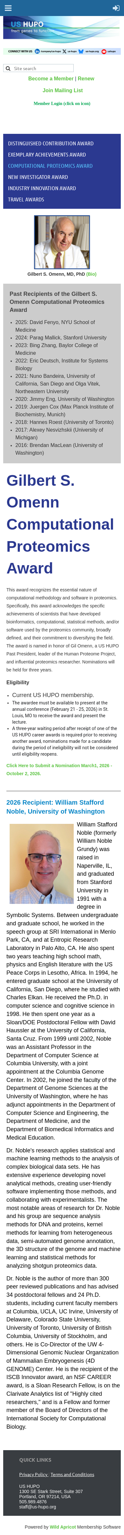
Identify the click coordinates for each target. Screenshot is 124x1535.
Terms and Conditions (72, 1474)
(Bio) (91, 274)
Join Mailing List (63, 90)
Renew (86, 78)
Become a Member (50, 78)
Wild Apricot (63, 1527)
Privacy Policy (33, 1474)
